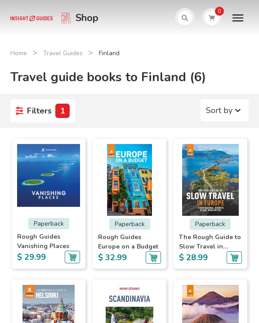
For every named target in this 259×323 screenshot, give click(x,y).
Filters (43, 111)
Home (18, 53)
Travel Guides (63, 53)
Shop (87, 18)
